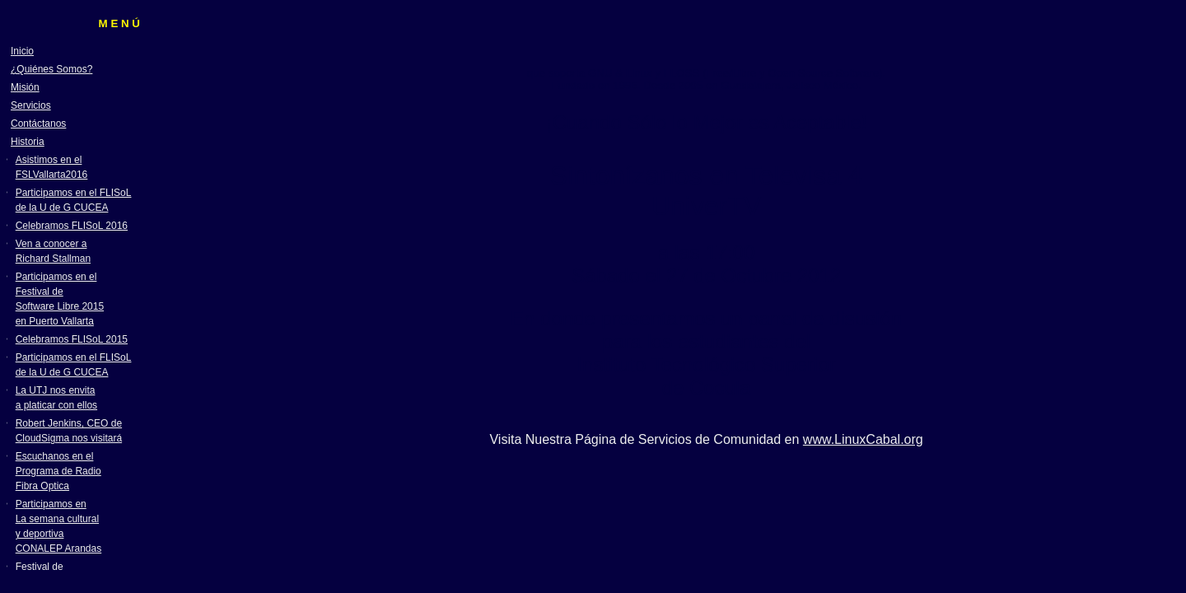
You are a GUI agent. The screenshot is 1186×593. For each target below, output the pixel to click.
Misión (25, 87)
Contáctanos (38, 123)
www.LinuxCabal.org (863, 439)
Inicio (22, 51)
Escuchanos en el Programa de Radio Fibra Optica (58, 471)
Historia (27, 141)
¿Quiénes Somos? (51, 69)
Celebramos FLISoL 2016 (72, 225)
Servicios (31, 105)
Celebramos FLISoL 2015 (72, 339)
